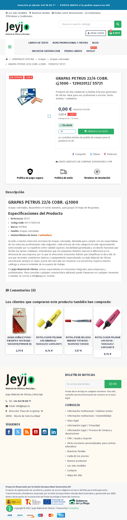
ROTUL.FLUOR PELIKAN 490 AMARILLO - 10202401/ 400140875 (49, 340)
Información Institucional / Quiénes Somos (90, 411)
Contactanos (93, 13)
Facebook (9, 432)
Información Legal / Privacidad (83, 425)
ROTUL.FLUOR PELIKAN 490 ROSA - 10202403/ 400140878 (107, 342)
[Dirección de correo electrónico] (85, 384)
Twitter (18, 432)
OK (113, 384)
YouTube (35, 432)
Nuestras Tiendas (76, 451)
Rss (26, 432)
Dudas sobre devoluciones (67, 13)
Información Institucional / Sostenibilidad (89, 416)
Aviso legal (73, 420)
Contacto (72, 470)
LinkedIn (53, 432)
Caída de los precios (78, 456)
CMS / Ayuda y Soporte (79, 438)
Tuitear (95, 154)
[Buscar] (90, 24)
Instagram (44, 432)
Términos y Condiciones (19, 16)
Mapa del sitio (74, 475)
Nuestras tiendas (39, 13)
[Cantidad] (67, 131)
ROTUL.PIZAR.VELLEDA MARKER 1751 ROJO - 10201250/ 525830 (78, 340)
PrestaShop (73, 508)
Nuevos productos (77, 461)
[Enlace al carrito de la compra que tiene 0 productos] (114, 33)
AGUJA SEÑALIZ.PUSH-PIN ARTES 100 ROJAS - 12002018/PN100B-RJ (19, 340)
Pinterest (110, 154)
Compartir (79, 154)
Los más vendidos (16, 13)
